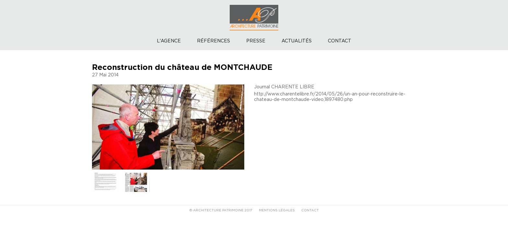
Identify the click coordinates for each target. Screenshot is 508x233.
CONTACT (310, 210)
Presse (255, 41)
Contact (339, 41)
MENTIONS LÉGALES (277, 210)
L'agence (169, 41)
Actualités (297, 41)
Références (213, 41)
